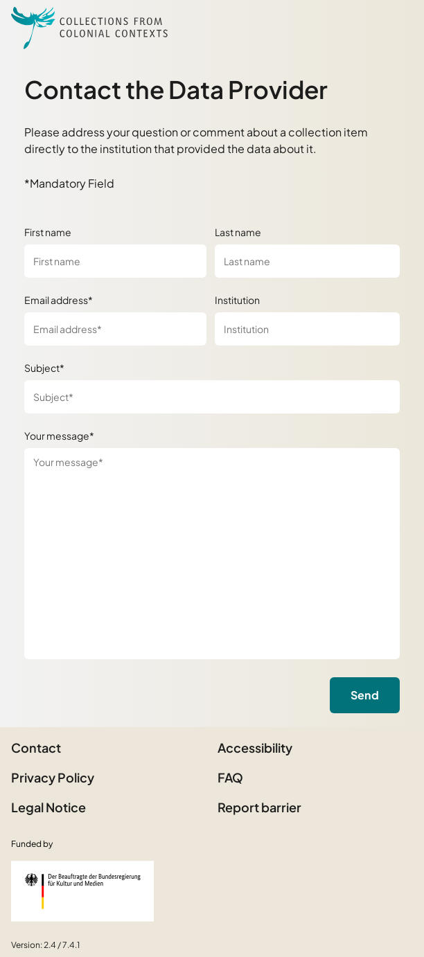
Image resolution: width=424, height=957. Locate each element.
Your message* (59, 435)
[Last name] (307, 261)
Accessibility (255, 747)
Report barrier (259, 807)
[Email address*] (115, 329)
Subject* (44, 367)
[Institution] (307, 329)
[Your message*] (212, 553)
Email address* (58, 300)
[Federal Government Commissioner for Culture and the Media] (82, 891)
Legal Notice (48, 807)
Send (365, 695)
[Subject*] (212, 396)
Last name (238, 232)
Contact (36, 747)
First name (47, 232)
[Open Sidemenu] (396, 27)
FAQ (230, 777)
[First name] (115, 261)
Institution (237, 300)
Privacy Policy (52, 777)
